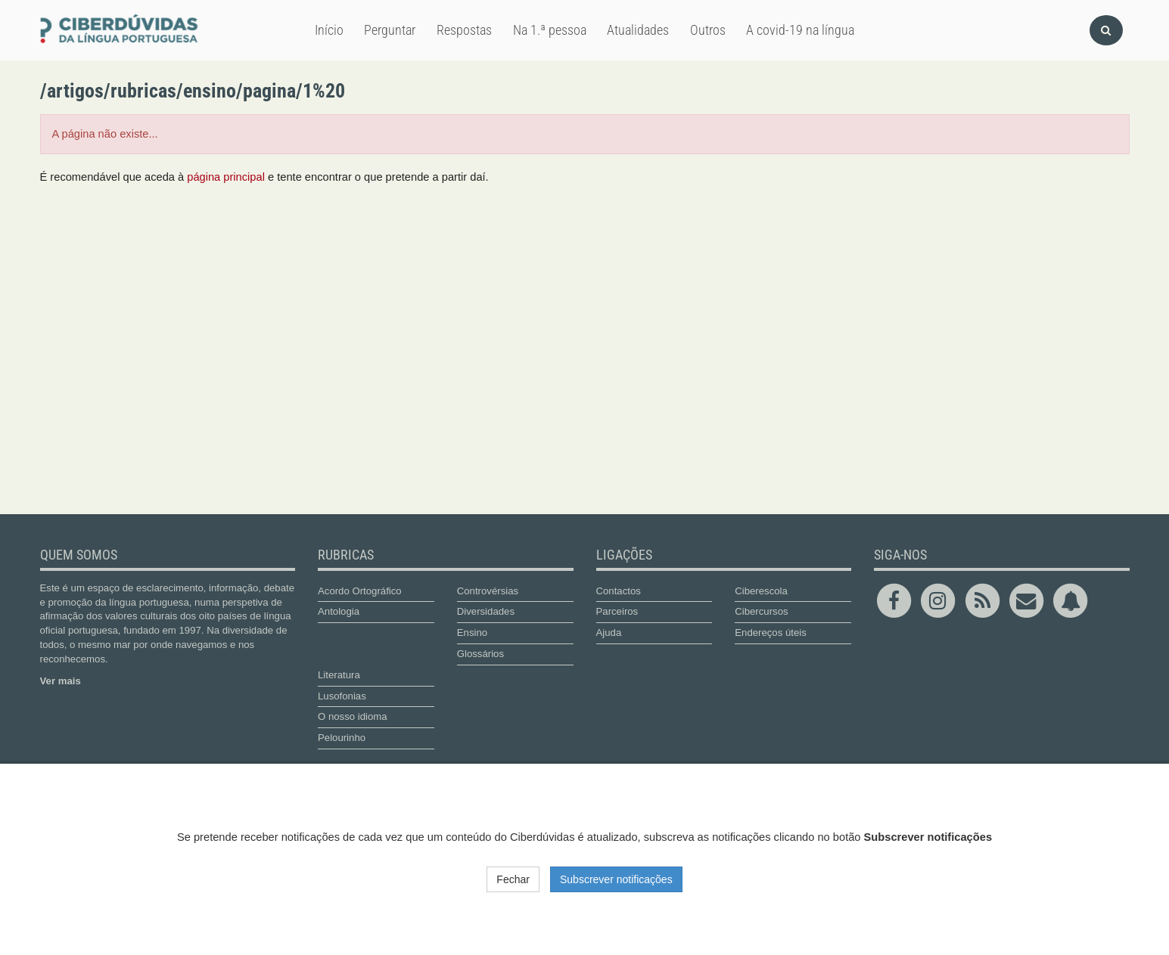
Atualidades (638, 29)
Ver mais (60, 681)
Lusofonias (342, 696)
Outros (708, 29)
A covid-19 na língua (800, 29)
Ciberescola (761, 591)
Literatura (339, 675)
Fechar (513, 879)
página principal (226, 177)
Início (329, 29)
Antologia (338, 611)
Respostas (464, 29)
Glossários (480, 653)
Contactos (618, 591)
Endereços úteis (771, 632)
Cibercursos (761, 611)
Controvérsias (487, 591)
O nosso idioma (352, 716)
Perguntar (389, 29)
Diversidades (486, 611)
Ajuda (609, 632)
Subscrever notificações (616, 879)
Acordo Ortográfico (360, 591)
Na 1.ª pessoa (549, 29)
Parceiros (617, 611)
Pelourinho (341, 737)
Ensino (472, 632)
